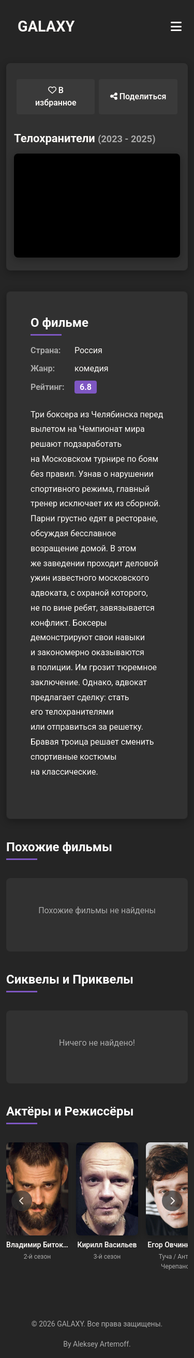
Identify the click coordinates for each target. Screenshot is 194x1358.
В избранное (56, 96)
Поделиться (138, 96)
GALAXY (46, 26)
